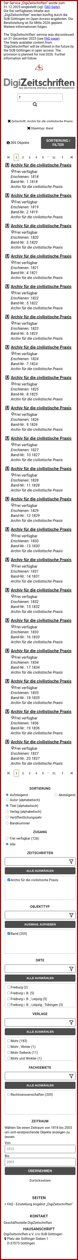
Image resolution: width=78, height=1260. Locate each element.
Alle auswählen (40, 870)
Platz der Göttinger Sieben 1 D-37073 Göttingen (27, 1241)
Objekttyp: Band (40, 128)
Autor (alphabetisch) (23, 800)
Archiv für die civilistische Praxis (41, 165)
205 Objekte (18, 143)
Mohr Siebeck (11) (22, 1053)
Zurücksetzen (40, 1180)
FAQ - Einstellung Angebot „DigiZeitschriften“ (40, 1204)
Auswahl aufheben (40, 924)
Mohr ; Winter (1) (21, 1047)
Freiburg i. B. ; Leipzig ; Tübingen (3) (35, 1005)
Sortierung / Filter (58, 143)
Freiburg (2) (17, 987)
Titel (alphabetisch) (22, 806)
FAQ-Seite (52, 7)
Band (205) (17, 934)
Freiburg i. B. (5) (20, 993)
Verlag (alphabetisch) (23, 812)
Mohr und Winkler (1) (24, 1058)
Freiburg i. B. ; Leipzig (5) (27, 999)
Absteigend (65, 795)
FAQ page (51, 39)
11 (54, 157)
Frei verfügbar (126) (22, 838)
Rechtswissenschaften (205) (30, 1095)
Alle (11, 844)
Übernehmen (40, 1171)
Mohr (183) (17, 1041)
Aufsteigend (17, 795)
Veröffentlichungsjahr (24, 817)
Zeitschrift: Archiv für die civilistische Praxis (40, 121)
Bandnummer (18, 823)
